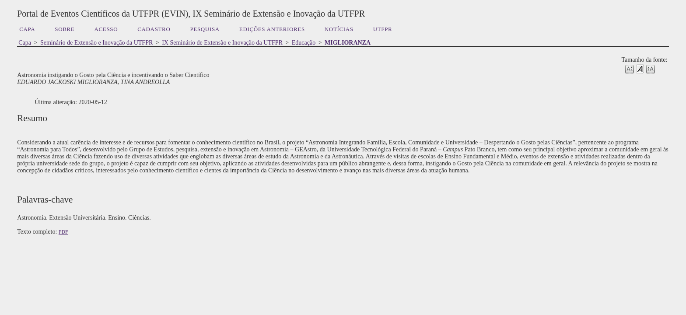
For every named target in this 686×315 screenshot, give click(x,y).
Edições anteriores (272, 29)
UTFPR (382, 29)
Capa (27, 29)
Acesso (106, 29)
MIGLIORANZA (348, 42)
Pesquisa (204, 29)
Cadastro (153, 29)
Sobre (64, 29)
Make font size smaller (629, 68)
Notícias (339, 29)
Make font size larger (650, 68)
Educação (303, 42)
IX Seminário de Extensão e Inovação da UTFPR (222, 42)
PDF (63, 232)
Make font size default (640, 68)
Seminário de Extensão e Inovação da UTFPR (96, 42)
